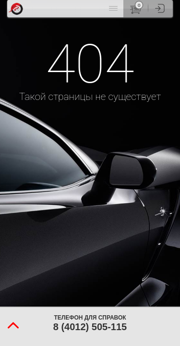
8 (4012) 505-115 (90, 326)
